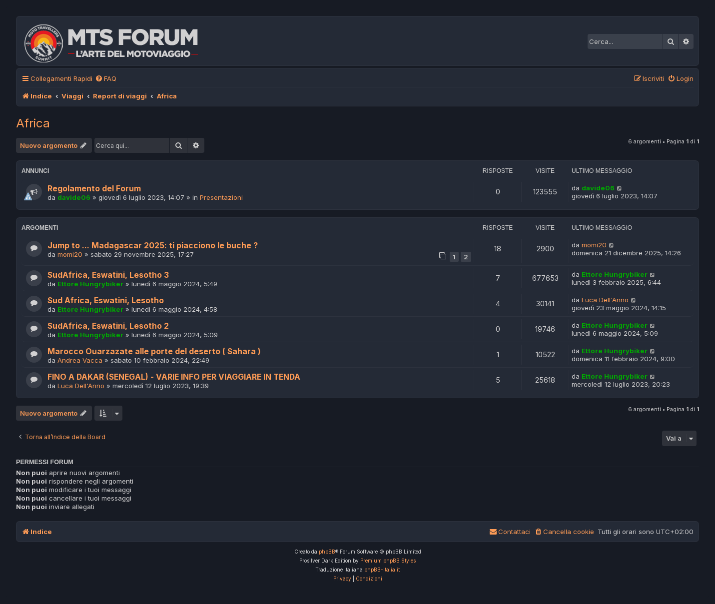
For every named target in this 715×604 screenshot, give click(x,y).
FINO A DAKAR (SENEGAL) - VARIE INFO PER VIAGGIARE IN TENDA (173, 377)
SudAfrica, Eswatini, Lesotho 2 (108, 326)
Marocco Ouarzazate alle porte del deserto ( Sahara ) (154, 351)
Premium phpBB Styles (388, 561)
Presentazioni (221, 197)
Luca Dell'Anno (605, 300)
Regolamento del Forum (94, 188)
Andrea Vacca (79, 360)
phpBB (327, 552)
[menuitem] (105, 78)
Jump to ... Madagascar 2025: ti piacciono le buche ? (152, 245)
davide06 (73, 197)
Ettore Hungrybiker (90, 284)
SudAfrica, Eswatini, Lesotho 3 (108, 275)
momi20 (69, 254)
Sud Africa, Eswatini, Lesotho (105, 300)
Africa (33, 123)
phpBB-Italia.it (382, 570)
